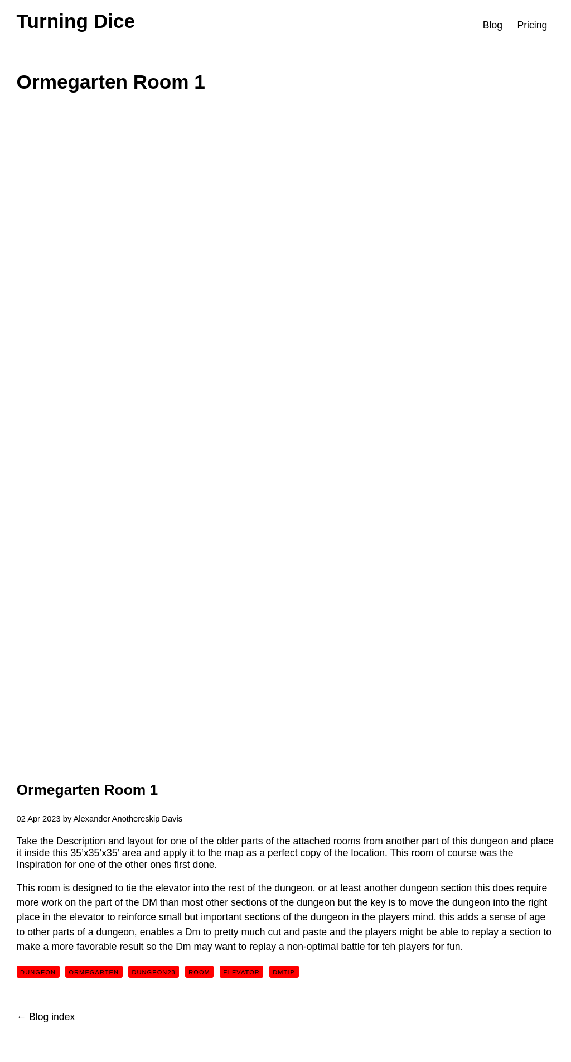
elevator (241, 972)
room (199, 972)
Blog (492, 25)
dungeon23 (153, 972)
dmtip (284, 972)
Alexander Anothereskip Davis (127, 818)
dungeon (38, 972)
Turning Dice (76, 21)
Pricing (532, 25)
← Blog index (46, 1016)
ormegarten (94, 972)
